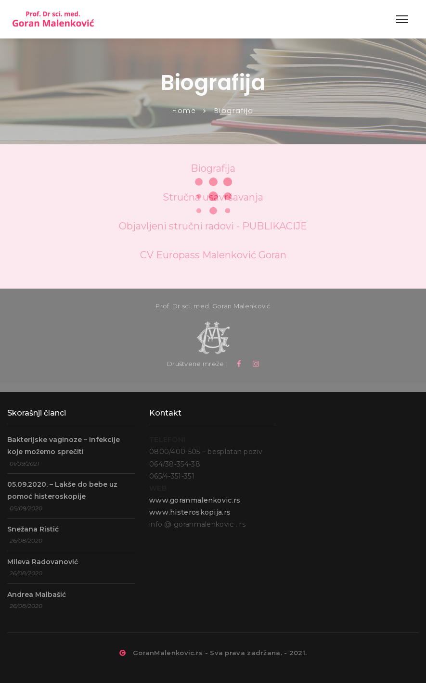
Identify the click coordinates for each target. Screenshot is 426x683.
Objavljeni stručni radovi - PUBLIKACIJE (213, 226)
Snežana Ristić (33, 529)
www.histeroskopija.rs (190, 512)
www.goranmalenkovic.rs (195, 500)
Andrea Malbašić (36, 594)
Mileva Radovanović (42, 561)
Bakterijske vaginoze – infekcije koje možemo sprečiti (63, 445)
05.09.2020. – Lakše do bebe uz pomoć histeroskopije (62, 490)
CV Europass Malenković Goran (213, 255)
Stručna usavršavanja (213, 197)
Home (184, 110)
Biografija (213, 168)
